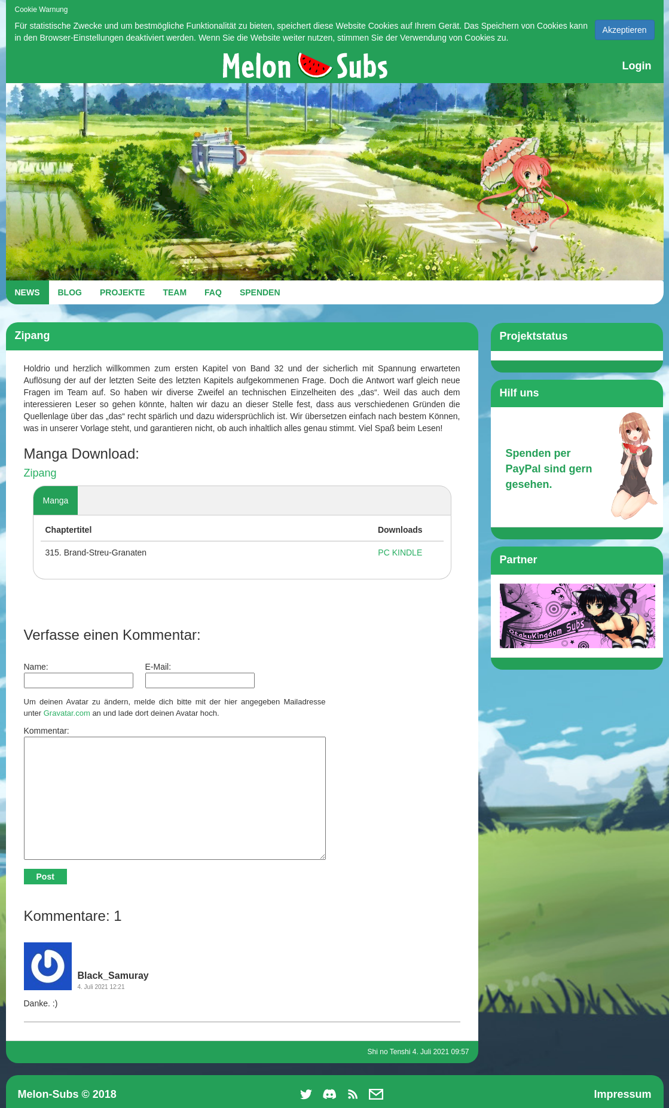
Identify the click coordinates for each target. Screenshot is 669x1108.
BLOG (70, 292)
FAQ (213, 292)
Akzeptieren (625, 30)
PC (383, 552)
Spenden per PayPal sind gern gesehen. (549, 468)
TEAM (175, 292)
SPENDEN (260, 292)
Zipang (40, 473)
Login (637, 66)
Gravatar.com (67, 713)
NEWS (27, 292)
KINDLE (407, 552)
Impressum (622, 1094)
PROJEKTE (122, 292)
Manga (56, 500)
